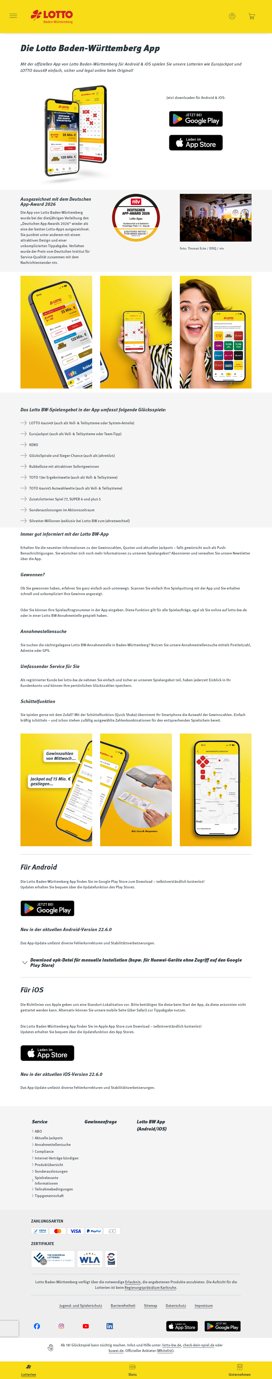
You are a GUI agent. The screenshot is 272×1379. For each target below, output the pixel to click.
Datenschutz (176, 1305)
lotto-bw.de (171, 1344)
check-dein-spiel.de (198, 1344)
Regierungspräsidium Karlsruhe (150, 1287)
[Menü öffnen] (13, 16)
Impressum (204, 1305)
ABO (36, 1131)
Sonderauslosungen (49, 1171)
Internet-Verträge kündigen (55, 1157)
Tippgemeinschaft (47, 1195)
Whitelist (165, 1350)
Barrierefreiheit (123, 1305)
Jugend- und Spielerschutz (81, 1305)
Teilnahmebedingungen (52, 1189)
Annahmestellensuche (51, 1144)
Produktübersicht (47, 1164)
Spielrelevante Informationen (44, 1180)
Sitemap (150, 1305)
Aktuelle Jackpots (47, 1137)
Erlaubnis (133, 1281)
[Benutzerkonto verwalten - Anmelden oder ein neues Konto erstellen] (232, 16)
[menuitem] (28, 1370)
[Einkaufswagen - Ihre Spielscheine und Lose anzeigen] (252, 16)
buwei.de (116, 1350)
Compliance (42, 1151)
